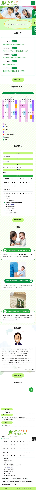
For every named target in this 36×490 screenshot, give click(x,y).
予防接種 (17, 481)
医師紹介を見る (17, 375)
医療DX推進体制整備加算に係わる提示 (13, 71)
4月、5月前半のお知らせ (10, 64)
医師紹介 (14, 479)
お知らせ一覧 (17, 79)
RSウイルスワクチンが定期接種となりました (15, 51)
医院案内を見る (17, 220)
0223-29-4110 (11, 204)
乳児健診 (23, 481)
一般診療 (12, 481)
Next (35, 10)
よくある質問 (29, 481)
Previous (1, 10)
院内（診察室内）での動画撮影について (14, 44)
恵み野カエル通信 (6, 484)
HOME (3, 479)
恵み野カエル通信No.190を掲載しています (14, 58)
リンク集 (14, 484)
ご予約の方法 (5, 481)
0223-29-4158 (6, 161)
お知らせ (8, 479)
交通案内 (25, 479)
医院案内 (19, 479)
